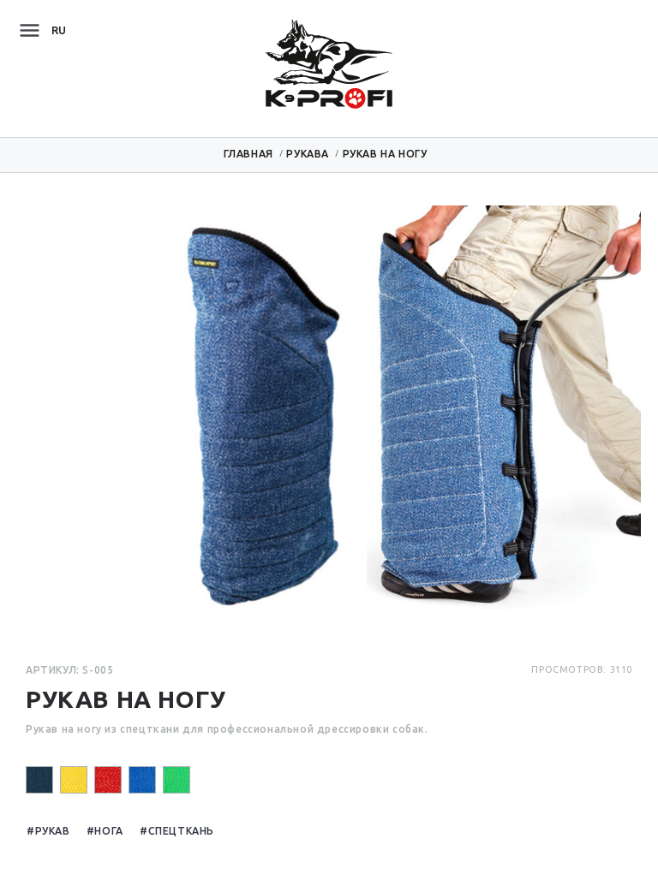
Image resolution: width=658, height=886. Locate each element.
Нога (108, 830)
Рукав (52, 830)
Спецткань (181, 830)
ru (58, 30)
